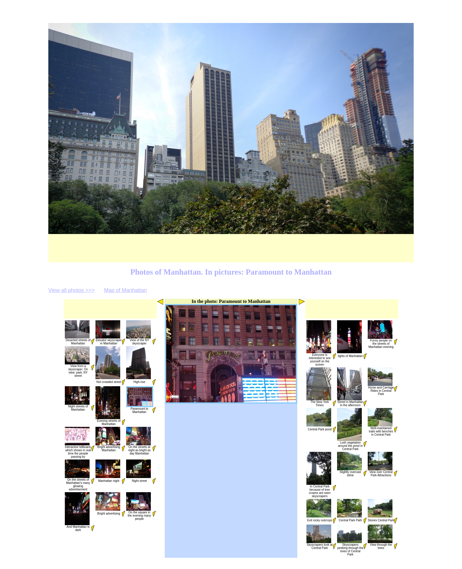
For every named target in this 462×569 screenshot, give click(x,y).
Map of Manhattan (125, 290)
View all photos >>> (71, 290)
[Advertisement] (109, 248)
